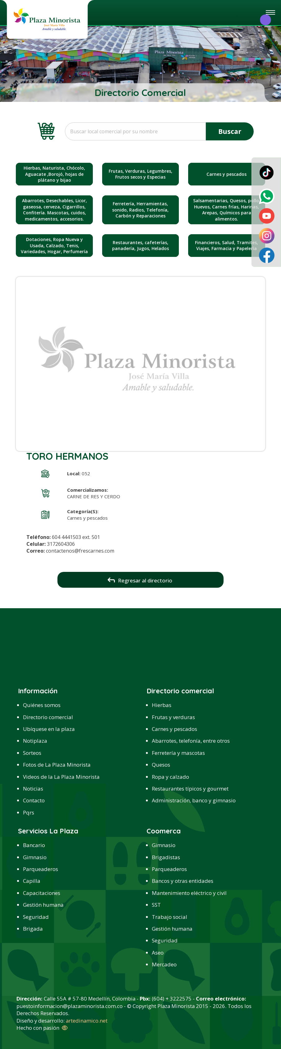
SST (156, 904)
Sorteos (32, 752)
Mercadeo (164, 964)
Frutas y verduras (173, 717)
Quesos (161, 764)
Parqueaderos (40, 869)
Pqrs (28, 812)
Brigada (33, 928)
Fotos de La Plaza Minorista (57, 764)
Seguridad (36, 916)
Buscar (229, 131)
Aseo (158, 952)
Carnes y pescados (174, 728)
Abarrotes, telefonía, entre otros (191, 740)
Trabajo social (169, 916)
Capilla (31, 880)
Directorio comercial (48, 717)
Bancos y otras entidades (182, 880)
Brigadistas (166, 857)
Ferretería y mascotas (178, 752)
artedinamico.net (86, 1020)
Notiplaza (35, 740)
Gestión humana (43, 904)
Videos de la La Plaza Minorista (61, 776)
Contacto (34, 800)
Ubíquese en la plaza (49, 728)
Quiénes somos (42, 705)
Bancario (34, 845)
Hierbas (161, 705)
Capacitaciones (41, 892)
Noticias (33, 788)
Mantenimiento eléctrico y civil (189, 892)
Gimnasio (35, 857)
